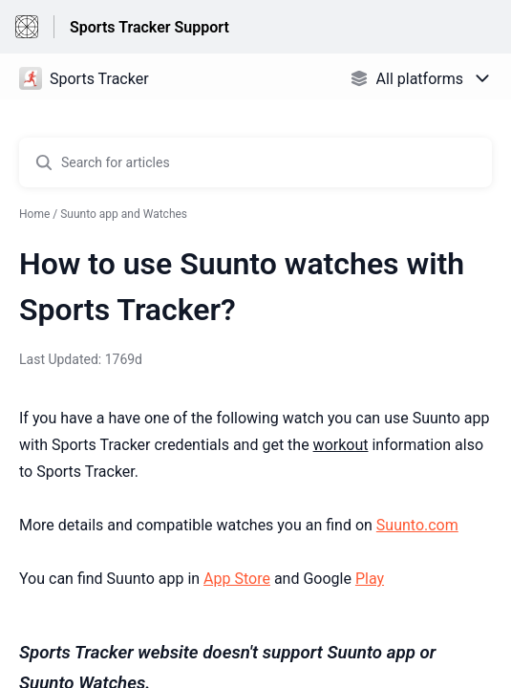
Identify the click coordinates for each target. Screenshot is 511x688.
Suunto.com (417, 525)
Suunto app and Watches (123, 214)
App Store (236, 579)
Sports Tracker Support (149, 27)
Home (34, 214)
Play (369, 579)
